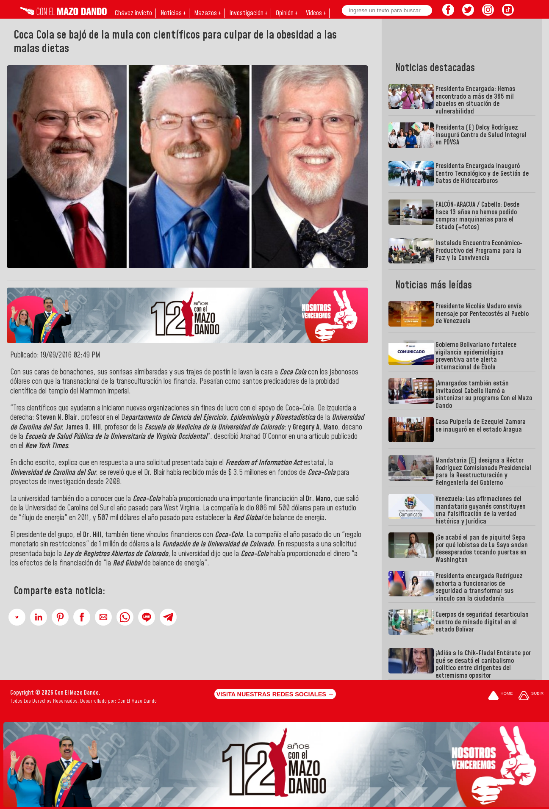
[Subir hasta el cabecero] (531, 696)
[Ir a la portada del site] (500, 696)
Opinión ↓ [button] (286, 13)
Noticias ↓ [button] (173, 13)
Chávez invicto (133, 13)
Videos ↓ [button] (316, 13)
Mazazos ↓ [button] (207, 13)
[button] (16, 617)
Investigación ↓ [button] (248, 13)
